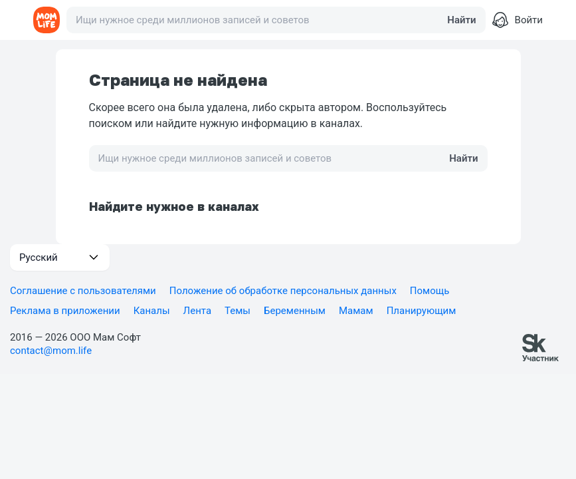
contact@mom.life (51, 351)
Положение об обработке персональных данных (283, 291)
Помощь (430, 291)
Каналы (152, 311)
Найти (461, 20)
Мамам (356, 311)
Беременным (295, 311)
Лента (197, 311)
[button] (60, 257)
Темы (237, 311)
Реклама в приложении (65, 311)
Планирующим (421, 311)
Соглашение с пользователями (83, 291)
